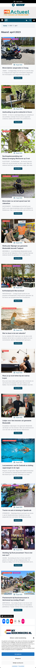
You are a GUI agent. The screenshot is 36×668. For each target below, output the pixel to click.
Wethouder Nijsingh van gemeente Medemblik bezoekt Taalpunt (14, 247)
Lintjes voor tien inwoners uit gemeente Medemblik (16, 422)
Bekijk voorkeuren (18, 663)
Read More (18, 78)
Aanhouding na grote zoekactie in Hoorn (17, 112)
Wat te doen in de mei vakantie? (14, 333)
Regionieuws (6, 221)
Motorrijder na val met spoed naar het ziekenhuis (16, 202)
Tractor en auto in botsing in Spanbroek (16, 510)
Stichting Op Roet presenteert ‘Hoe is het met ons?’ (17, 554)
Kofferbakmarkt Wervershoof (13, 291)
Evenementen (17, 265)
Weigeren (18, 658)
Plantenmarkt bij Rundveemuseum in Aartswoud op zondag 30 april (15, 599)
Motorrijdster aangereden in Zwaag (15, 68)
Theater (15, 528)
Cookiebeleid (15, 666)
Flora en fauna (6, 131)
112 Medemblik (6, 39)
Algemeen (5, 350)
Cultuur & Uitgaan (7, 265)
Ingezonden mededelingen (9, 308)
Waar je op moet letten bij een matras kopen (16, 377)
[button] (33, 638)
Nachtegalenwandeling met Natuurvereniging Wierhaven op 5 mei (16, 157)
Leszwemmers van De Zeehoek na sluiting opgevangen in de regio (17, 467)
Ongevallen (15, 39)
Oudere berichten (8, 616)
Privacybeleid (21, 666)
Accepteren (18, 654)
